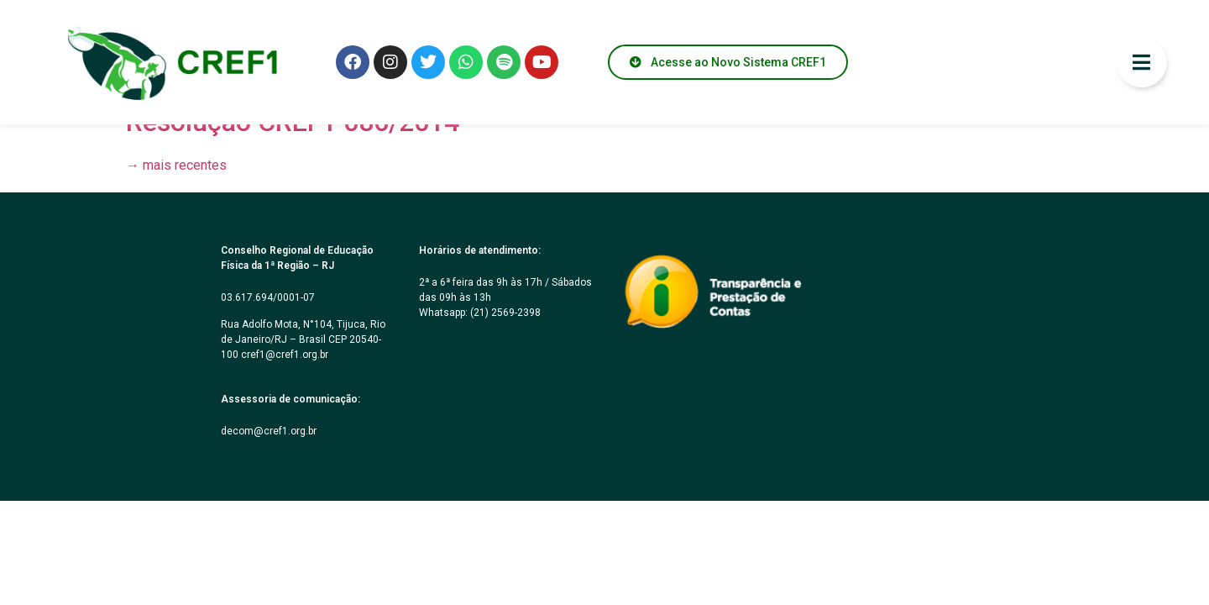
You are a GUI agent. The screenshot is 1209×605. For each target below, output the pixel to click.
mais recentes (176, 165)
